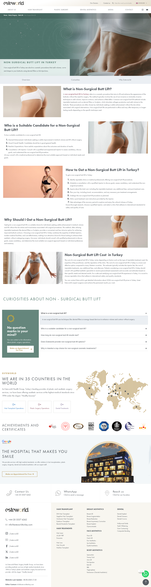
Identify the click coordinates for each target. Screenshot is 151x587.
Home (5, 15)
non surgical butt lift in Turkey (77, 94)
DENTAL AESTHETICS (88, 10)
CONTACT (129, 10)
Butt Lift (20, 15)
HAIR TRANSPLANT (35, 10)
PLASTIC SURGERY (61, 10)
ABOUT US (12, 10)
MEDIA (110, 10)
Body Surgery (13, 15)
